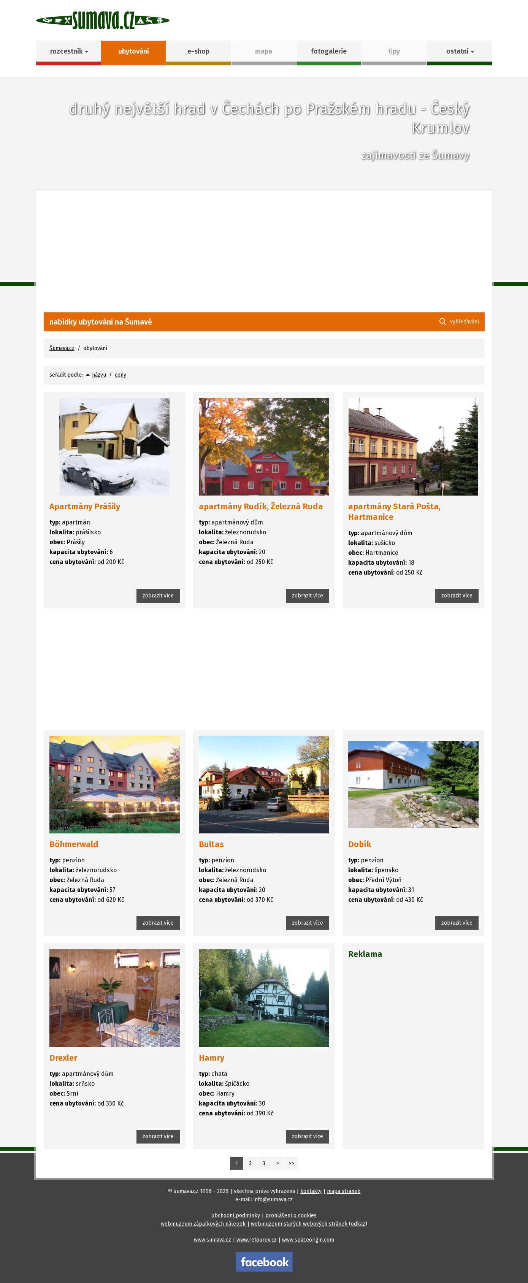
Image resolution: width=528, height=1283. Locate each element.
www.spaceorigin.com (308, 1240)
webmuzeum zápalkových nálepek (203, 1224)
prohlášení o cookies (291, 1215)
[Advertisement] (264, 255)
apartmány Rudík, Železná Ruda (261, 506)
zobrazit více (158, 595)
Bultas (211, 844)
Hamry (211, 1058)
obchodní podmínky (235, 1215)
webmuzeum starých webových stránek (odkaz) (309, 1224)
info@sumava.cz (273, 1199)
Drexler (63, 1058)
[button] (459, 53)
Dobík (359, 844)
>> (291, 1163)
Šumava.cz (62, 348)
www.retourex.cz (256, 1240)
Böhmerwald (73, 844)
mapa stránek (343, 1191)
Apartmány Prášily (84, 506)
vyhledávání (464, 321)
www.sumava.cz (212, 1240)
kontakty (311, 1191)
